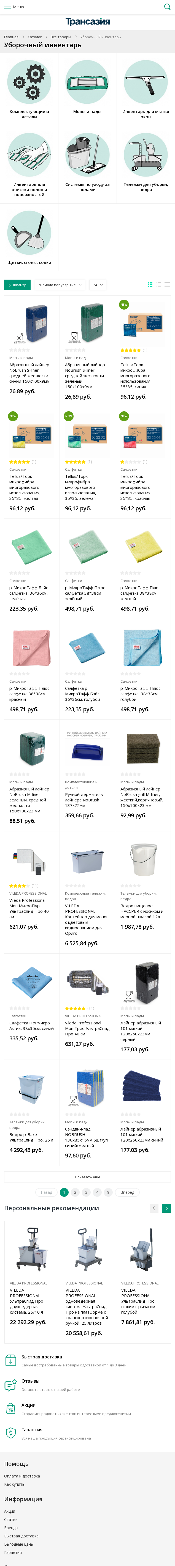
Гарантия (13, 1552)
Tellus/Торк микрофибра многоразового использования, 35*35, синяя (136, 375)
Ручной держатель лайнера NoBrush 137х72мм (84, 800)
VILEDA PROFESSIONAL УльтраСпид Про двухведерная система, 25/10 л (26, 1301)
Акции (9, 1511)
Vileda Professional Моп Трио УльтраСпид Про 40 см (87, 1028)
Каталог (35, 36)
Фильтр (17, 284)
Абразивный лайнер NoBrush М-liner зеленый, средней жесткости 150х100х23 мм (29, 800)
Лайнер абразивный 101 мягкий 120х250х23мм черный (140, 1031)
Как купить (14, 1484)
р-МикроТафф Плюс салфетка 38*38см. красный (29, 693)
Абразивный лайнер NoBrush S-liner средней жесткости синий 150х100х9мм (29, 373)
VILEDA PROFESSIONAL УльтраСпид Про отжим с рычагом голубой (138, 1301)
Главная (11, 36)
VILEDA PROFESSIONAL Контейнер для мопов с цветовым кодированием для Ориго (87, 919)
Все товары (61, 36)
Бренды (11, 1527)
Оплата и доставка (22, 1476)
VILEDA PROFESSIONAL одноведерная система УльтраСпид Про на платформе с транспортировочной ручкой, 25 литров (87, 1306)
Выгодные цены (19, 1544)
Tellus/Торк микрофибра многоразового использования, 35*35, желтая (25, 487)
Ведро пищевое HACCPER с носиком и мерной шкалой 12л (141, 911)
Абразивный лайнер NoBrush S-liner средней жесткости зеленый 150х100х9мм (85, 375)
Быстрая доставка (21, 1536)
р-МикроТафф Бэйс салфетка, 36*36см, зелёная (28, 593)
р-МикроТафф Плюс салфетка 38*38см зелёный (85, 593)
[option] (32, 1282)
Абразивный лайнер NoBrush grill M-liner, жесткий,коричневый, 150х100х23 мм (141, 797)
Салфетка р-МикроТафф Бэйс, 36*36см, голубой (83, 693)
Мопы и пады (21, 357)
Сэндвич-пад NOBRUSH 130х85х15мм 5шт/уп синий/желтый (86, 1137)
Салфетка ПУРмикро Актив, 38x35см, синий (31, 1025)
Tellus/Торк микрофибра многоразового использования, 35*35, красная (136, 487)
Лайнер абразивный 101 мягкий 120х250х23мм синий (141, 1134)
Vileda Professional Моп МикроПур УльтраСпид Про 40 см (29, 908)
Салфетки (129, 357)
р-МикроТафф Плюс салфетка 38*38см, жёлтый (140, 593)
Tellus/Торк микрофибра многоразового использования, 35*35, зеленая (80, 487)
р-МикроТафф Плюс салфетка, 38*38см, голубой (140, 693)
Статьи (11, 1519)
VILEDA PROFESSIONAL (28, 893)
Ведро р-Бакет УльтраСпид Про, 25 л (31, 1137)
